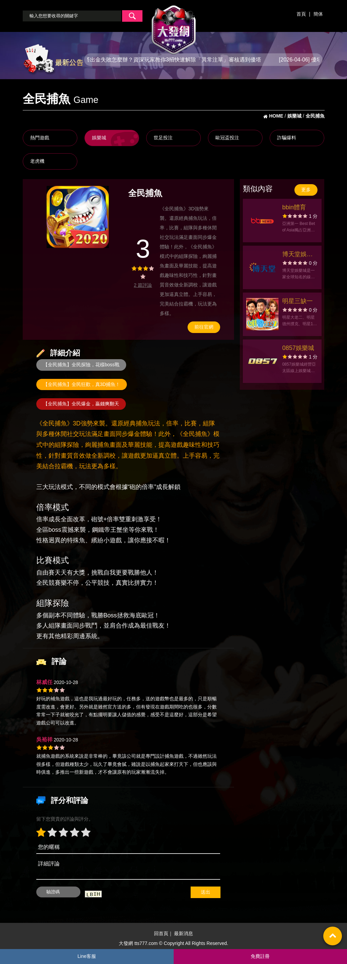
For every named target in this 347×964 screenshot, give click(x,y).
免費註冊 (260, 956)
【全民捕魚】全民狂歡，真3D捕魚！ (81, 384)
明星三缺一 (297, 301)
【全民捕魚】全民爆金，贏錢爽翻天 (81, 403)
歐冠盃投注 (227, 137)
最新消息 (183, 933)
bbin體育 (294, 207)
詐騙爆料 (286, 137)
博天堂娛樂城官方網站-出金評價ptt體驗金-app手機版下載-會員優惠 (298, 255)
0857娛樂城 (298, 348)
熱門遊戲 (39, 137)
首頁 (301, 14)
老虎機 (37, 161)
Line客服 (87, 956)
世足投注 (163, 137)
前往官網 (203, 327)
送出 (205, 892)
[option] (77, 217)
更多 (306, 189)
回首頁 (161, 933)
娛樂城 (99, 137)
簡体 (318, 14)
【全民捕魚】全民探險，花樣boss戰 (81, 364)
